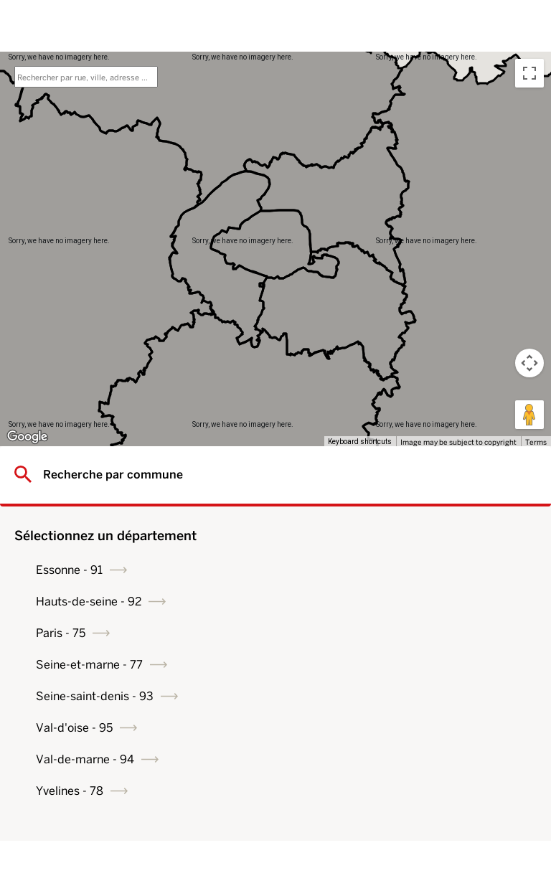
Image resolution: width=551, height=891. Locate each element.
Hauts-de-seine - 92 (88, 601)
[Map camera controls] (529, 363)
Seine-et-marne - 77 (89, 664)
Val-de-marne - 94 (85, 759)
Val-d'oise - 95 (74, 728)
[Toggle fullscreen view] (529, 73)
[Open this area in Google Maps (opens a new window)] (27, 437)
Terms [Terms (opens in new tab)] (536, 442)
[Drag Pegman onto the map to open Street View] (529, 414)
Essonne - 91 (69, 570)
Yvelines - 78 (69, 791)
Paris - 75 (60, 633)
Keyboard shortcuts (360, 442)
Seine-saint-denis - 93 (95, 696)
